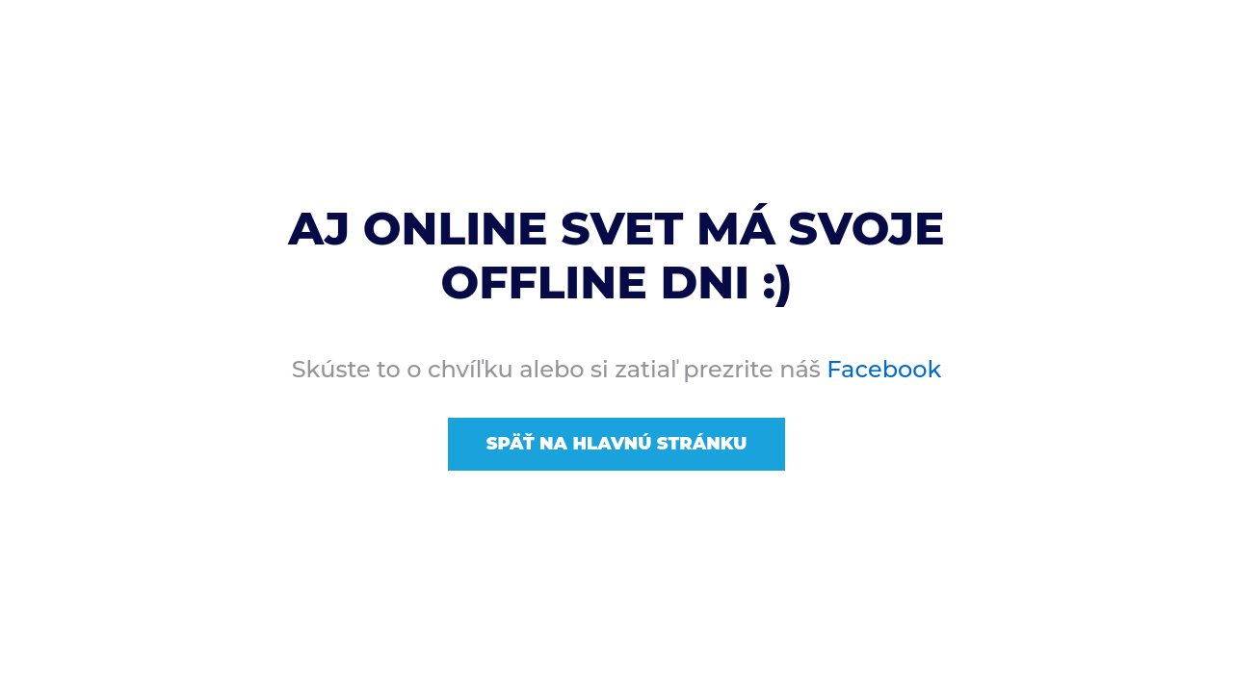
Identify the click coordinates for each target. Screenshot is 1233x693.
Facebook (883, 369)
